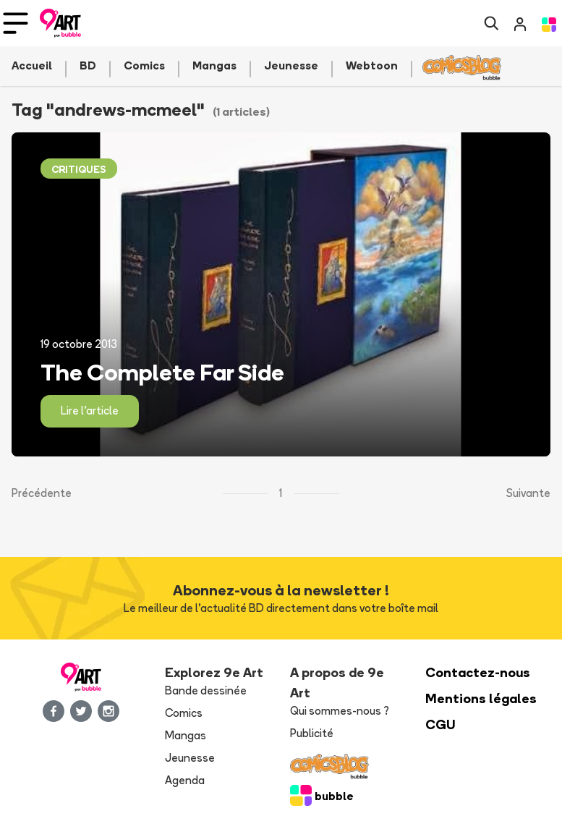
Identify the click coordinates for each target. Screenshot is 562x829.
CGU (440, 724)
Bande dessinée (206, 690)
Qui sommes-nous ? (339, 711)
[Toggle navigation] (15, 23)
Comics (184, 713)
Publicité (311, 733)
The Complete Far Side (162, 371)
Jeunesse (190, 758)
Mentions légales (481, 698)
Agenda (185, 780)
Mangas (185, 735)
